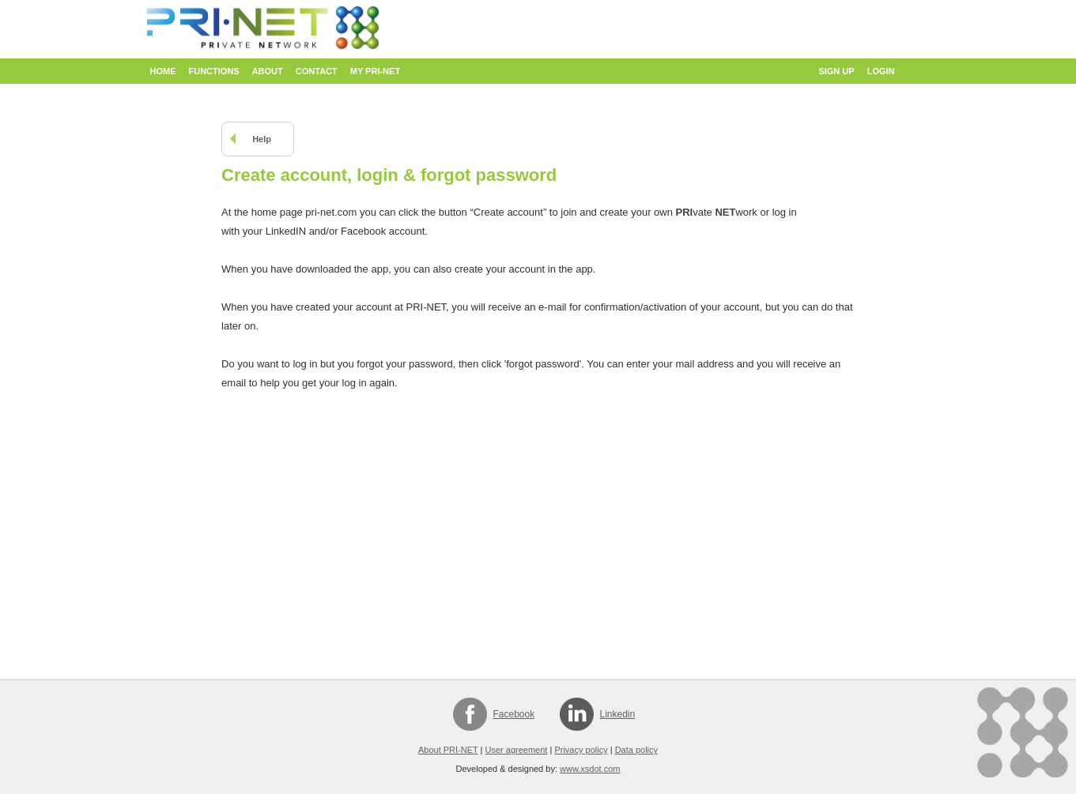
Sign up (836, 71)
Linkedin (618, 714)
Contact (317, 71)
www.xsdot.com (590, 768)
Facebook (514, 714)
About (267, 71)
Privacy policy (580, 749)
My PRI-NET (375, 71)
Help (261, 139)
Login (881, 71)
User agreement (516, 749)
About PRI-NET (448, 749)
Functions (214, 71)
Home (163, 71)
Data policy (636, 749)
